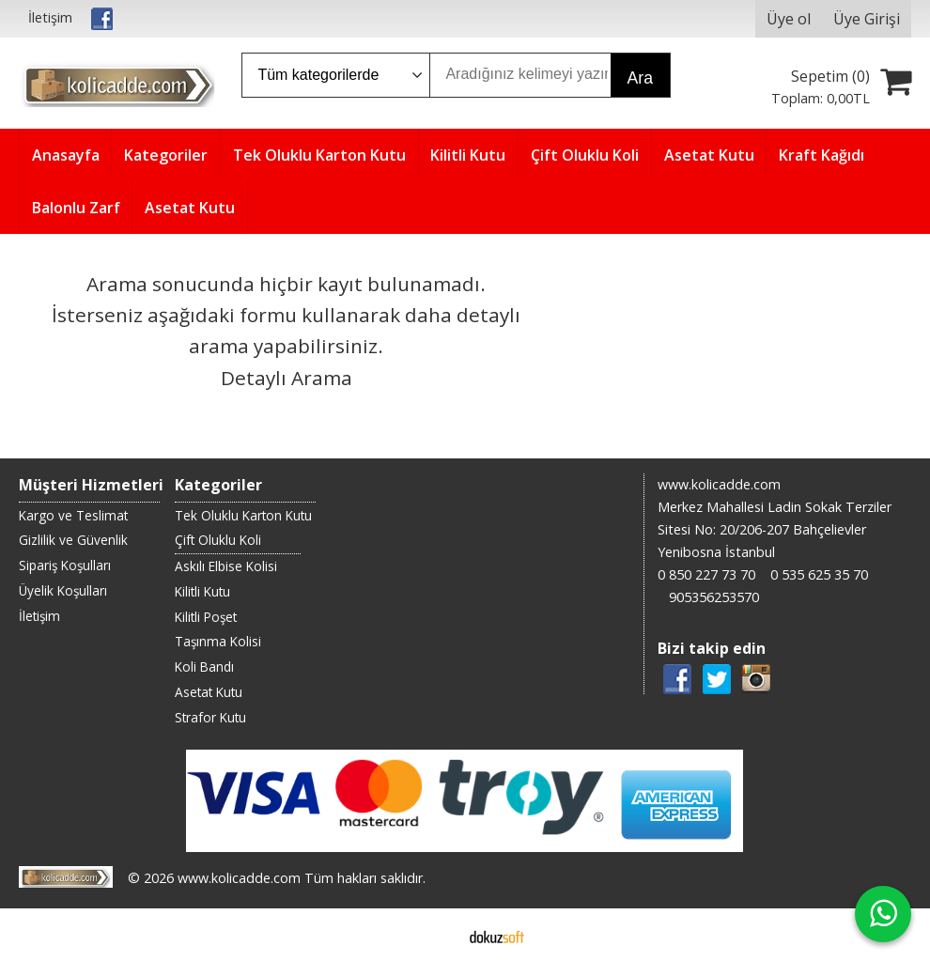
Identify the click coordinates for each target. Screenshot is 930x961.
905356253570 (714, 597)
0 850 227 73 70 (706, 574)
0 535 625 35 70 (819, 574)
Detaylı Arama (286, 377)
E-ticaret (435, 934)
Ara (640, 78)
